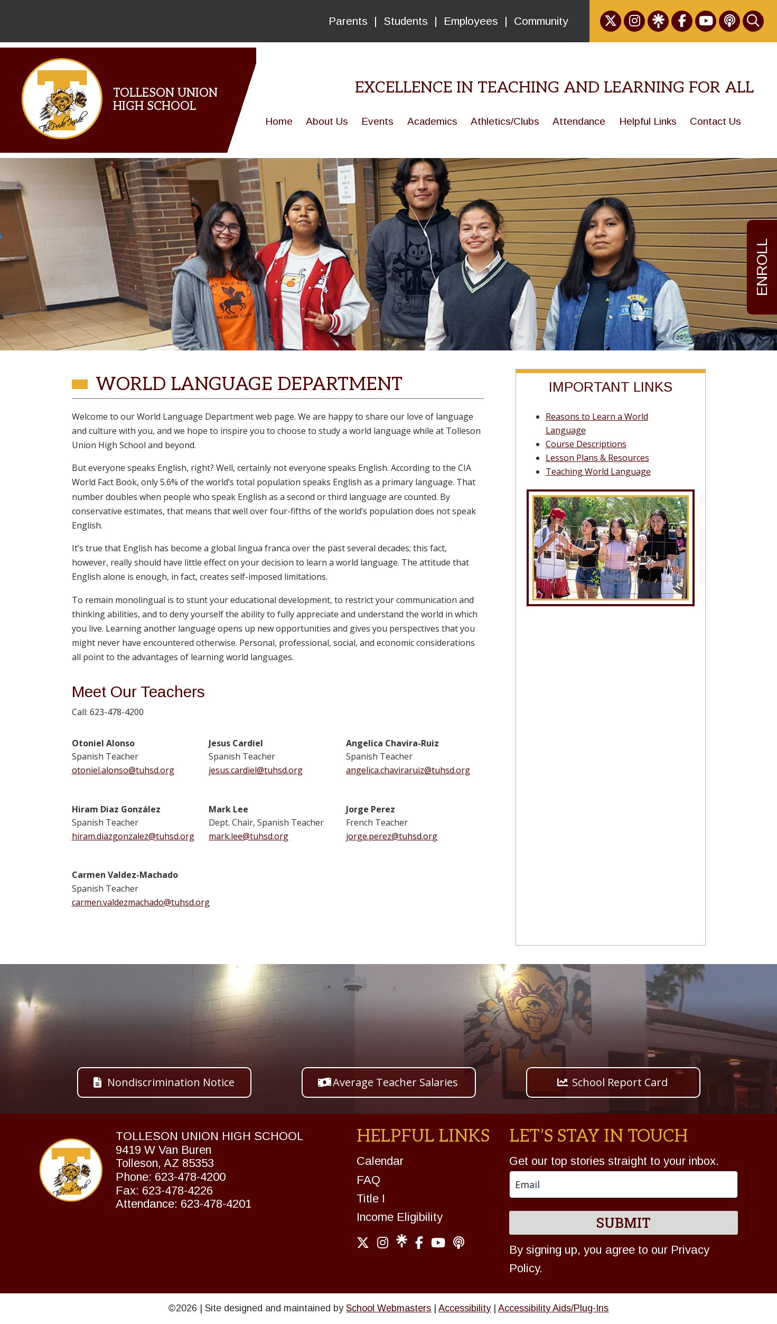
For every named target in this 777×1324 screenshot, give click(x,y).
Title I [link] (371, 1198)
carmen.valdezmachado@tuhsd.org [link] (141, 902)
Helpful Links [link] (648, 121)
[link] (610, 21)
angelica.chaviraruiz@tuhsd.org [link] (408, 770)
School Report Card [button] (620, 1082)
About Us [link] (327, 121)
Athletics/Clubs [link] (505, 121)
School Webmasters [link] (388, 1308)
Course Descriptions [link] (586, 444)
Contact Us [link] (715, 121)
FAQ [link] (368, 1180)
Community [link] (541, 21)
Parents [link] (348, 21)
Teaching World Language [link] (598, 471)
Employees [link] (471, 21)
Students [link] (405, 21)
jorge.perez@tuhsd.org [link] (391, 836)
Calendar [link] (380, 1161)
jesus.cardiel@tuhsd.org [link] (256, 770)
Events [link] (377, 121)
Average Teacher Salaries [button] (395, 1082)
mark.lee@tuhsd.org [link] (248, 836)
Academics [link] (432, 121)
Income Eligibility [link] (400, 1217)
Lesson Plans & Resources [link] (597, 458)
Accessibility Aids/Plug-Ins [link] (553, 1308)
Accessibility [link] (464, 1308)
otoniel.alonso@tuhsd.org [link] (123, 770)
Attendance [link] (579, 121)
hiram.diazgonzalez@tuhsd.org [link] (133, 836)
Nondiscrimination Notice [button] (171, 1082)
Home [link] (279, 121)
